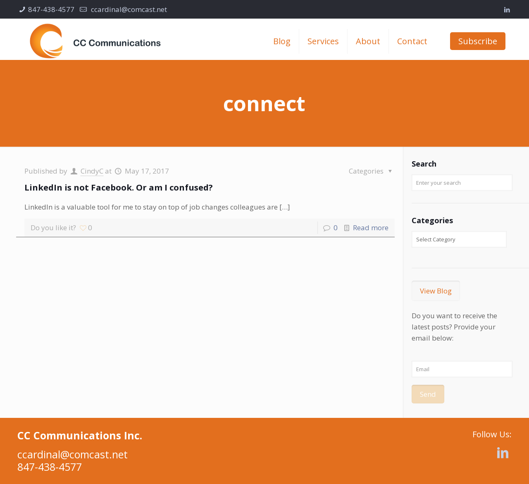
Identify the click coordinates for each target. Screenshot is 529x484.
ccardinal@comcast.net (128, 9)
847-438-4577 (51, 9)
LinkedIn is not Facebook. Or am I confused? (118, 187)
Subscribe (477, 41)
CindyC (92, 171)
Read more (370, 227)
